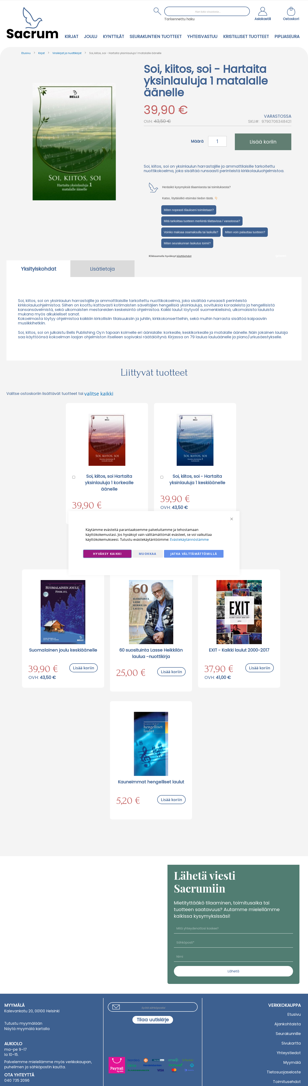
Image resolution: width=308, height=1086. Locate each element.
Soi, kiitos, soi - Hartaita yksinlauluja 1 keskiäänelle (197, 479)
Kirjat (41, 53)
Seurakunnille (288, 1033)
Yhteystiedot (289, 1052)
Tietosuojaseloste (284, 1072)
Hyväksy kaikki (107, 554)
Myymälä (292, 1062)
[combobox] (207, 11)
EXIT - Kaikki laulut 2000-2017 (239, 650)
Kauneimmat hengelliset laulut (151, 782)
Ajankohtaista (287, 1024)
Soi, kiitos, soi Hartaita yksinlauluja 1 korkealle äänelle (109, 482)
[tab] (38, 268)
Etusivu (26, 53)
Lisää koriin (83, 667)
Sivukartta (291, 1043)
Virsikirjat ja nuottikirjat (66, 53)
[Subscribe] (152, 1020)
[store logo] (32, 23)
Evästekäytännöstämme (189, 539)
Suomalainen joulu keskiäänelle (63, 650)
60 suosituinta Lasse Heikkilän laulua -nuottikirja (151, 653)
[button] (262, 14)
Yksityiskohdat (38, 268)
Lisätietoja (102, 268)
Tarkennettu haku (179, 19)
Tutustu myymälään (23, 1023)
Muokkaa (147, 554)
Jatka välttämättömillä (193, 554)
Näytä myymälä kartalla (27, 1028)
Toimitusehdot (287, 1081)
